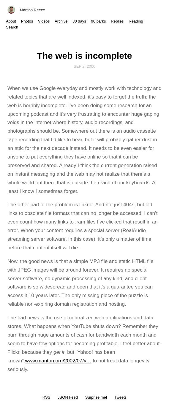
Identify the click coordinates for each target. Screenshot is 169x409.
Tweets (120, 397)
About (11, 21)
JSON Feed (68, 397)
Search (12, 27)
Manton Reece (32, 10)
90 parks (98, 21)
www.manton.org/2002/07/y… (58, 361)
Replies (117, 21)
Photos (27, 21)
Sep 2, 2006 (84, 66)
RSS (46, 397)
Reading (136, 21)
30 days (79, 21)
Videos (44, 21)
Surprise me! (96, 397)
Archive (61, 21)
